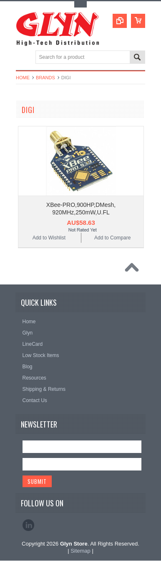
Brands (45, 77)
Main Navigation (23, 57)
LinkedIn (28, 525)
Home (23, 77)
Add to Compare (112, 238)
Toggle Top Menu (80, 4)
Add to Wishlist (49, 238)
